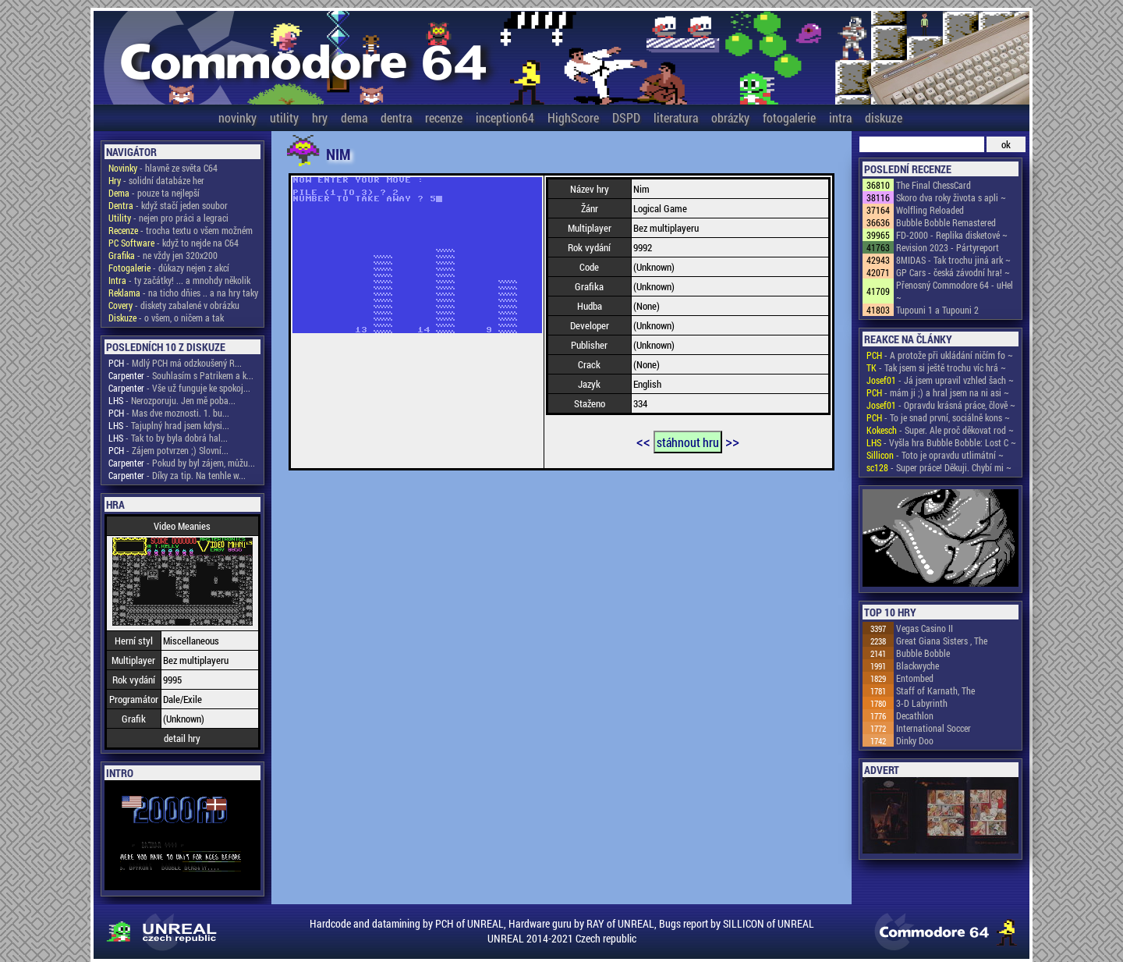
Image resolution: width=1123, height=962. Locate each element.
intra (840, 117)
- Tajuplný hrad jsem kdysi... (168, 425)
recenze (443, 117)
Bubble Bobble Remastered (946, 222)
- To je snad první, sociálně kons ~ (938, 417)
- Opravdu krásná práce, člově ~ (940, 405)
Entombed (914, 678)
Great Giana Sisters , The (941, 640)
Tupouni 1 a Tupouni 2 (937, 310)
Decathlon (914, 715)
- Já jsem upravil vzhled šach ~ (940, 380)
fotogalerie (789, 117)
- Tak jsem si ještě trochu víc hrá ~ (936, 367)
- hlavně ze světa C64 (163, 168)
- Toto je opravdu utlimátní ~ (935, 455)
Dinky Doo (914, 740)
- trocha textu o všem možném (180, 230)
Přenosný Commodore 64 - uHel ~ (954, 291)
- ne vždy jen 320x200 (163, 255)
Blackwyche (917, 665)
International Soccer (933, 728)
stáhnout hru (688, 442)
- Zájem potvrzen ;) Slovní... (168, 450)
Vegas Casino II (924, 628)
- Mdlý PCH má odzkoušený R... (175, 363)
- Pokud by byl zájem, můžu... (181, 462)
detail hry (182, 738)
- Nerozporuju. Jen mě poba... (172, 400)
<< (643, 441)
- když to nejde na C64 (173, 242)
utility (284, 117)
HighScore (573, 117)
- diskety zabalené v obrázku (173, 305)
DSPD (626, 117)
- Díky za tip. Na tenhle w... (177, 475)
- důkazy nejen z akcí (168, 267)
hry (320, 117)
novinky (237, 117)
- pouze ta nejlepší (154, 192)
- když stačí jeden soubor (168, 205)
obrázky (730, 117)
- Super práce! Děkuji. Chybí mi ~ (938, 467)
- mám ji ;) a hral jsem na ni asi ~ (937, 392)
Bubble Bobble (923, 653)
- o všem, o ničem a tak (166, 317)
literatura (676, 117)
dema (354, 117)
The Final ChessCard (933, 185)
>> (732, 441)
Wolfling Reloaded (930, 210)
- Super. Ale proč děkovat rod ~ (940, 430)
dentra (396, 117)
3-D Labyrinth (922, 703)
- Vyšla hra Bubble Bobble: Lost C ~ (941, 442)
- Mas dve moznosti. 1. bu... (168, 412)
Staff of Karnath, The (935, 690)
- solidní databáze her (156, 180)
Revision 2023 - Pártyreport (947, 247)
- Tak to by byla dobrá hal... (168, 437)
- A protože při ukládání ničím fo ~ (939, 355)
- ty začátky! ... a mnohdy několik (179, 280)
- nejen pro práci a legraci (168, 217)
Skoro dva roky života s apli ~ (951, 197)
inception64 (505, 117)
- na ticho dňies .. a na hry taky (183, 292)
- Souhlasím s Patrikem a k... (180, 375)
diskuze (883, 117)
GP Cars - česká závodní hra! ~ (953, 272)
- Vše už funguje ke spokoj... (179, 388)
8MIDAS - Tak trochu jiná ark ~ (953, 260)
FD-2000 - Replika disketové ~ (952, 235)
